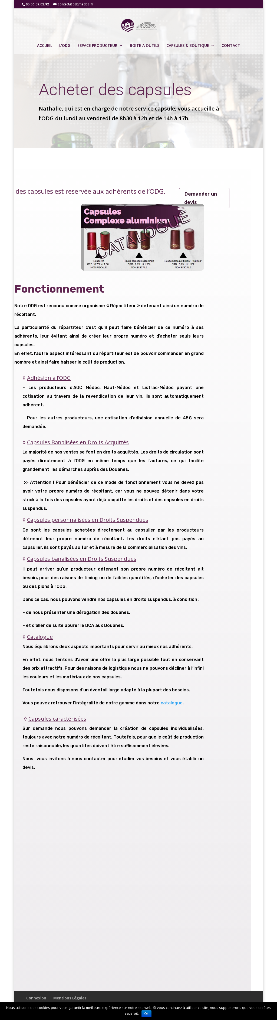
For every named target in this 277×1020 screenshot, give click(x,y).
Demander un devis (200, 197)
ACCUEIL (44, 46)
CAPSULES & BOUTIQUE (187, 46)
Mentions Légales (69, 997)
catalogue (172, 702)
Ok (146, 1014)
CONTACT (231, 46)
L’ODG (64, 46)
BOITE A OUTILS (144, 46)
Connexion (36, 997)
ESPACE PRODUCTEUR (97, 46)
